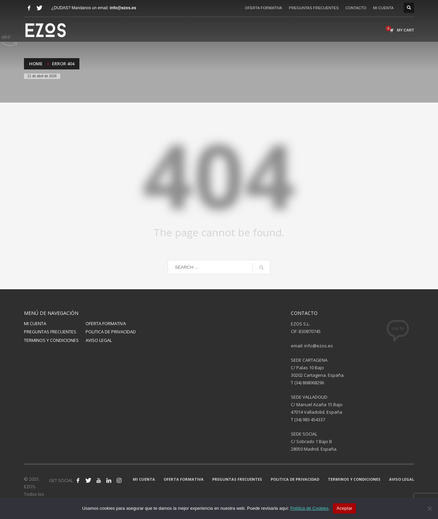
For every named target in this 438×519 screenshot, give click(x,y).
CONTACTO (356, 8)
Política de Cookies (309, 508)
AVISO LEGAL (99, 340)
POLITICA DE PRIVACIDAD (111, 332)
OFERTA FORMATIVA (263, 8)
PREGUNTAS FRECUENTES (313, 8)
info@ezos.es (123, 7)
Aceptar (344, 508)
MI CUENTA (383, 8)
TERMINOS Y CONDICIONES (51, 340)
